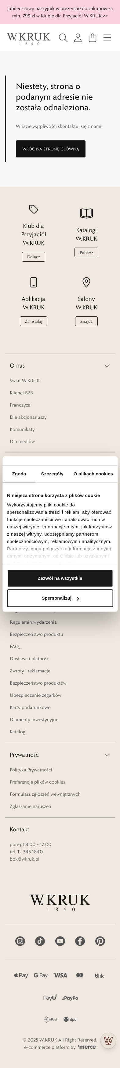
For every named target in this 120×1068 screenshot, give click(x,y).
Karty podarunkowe (30, 707)
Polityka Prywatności (31, 770)
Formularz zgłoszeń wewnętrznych (45, 794)
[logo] (29, 39)
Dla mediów (22, 441)
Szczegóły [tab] (52, 473)
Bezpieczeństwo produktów (38, 683)
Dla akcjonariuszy (28, 417)
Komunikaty (22, 429)
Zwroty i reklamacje (30, 671)
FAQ (14, 646)
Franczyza (20, 405)
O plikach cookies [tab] (93, 473)
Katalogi (18, 732)
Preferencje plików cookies (37, 782)
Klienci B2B (21, 393)
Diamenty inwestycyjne (34, 719)
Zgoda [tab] (19, 473)
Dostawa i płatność (29, 658)
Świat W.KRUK (25, 380)
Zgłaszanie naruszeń (30, 806)
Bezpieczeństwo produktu (36, 634)
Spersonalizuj (60, 598)
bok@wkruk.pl (24, 859)
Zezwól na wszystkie (60, 578)
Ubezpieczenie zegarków (35, 695)
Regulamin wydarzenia (33, 622)
